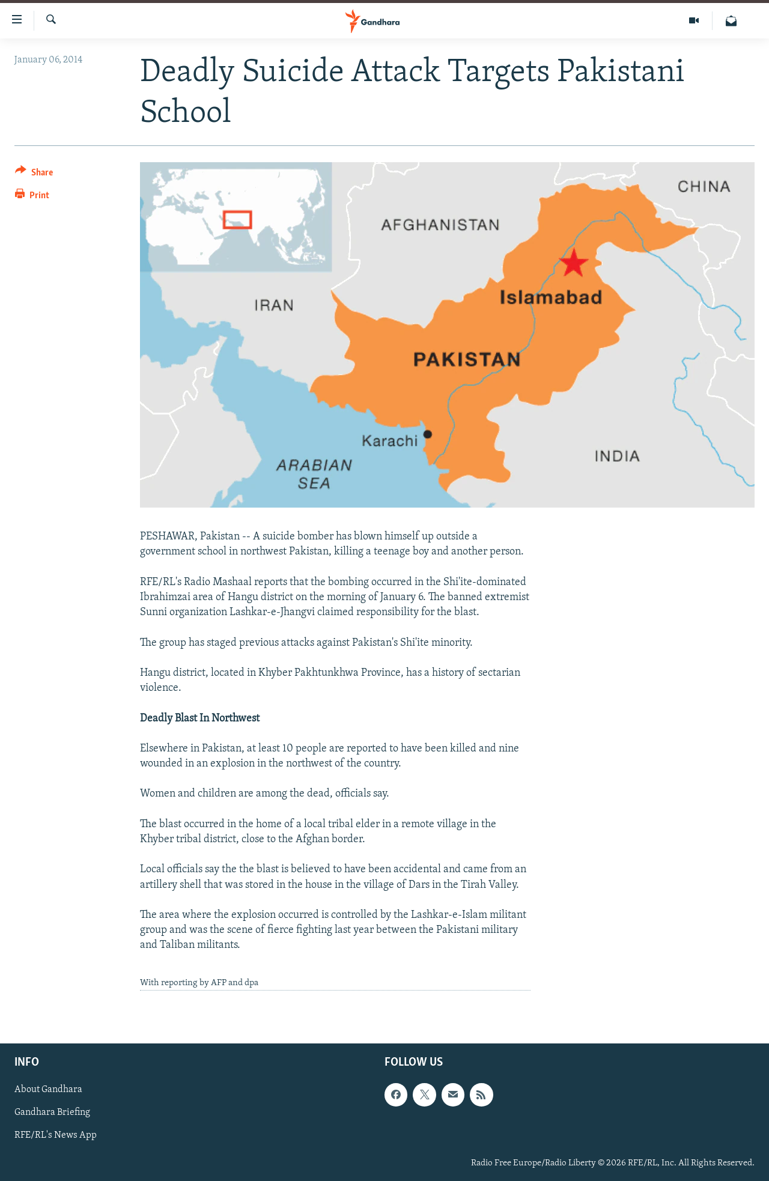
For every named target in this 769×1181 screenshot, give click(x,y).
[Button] (34, 174)
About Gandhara (48, 1089)
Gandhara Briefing (52, 1112)
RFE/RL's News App (55, 1135)
